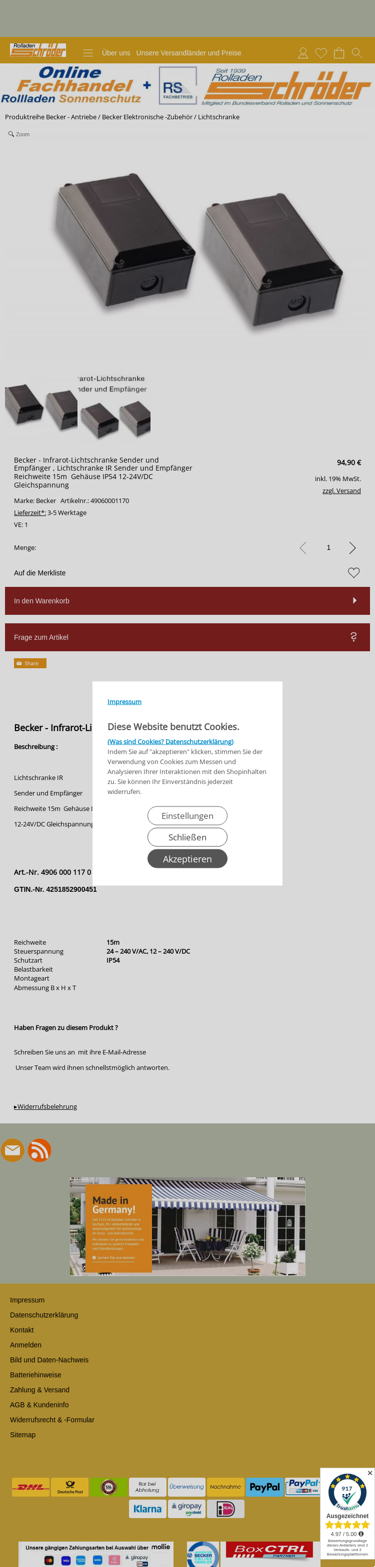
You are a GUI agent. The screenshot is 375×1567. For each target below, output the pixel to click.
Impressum (125, 701)
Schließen (187, 837)
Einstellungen (188, 815)
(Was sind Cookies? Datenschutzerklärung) (171, 741)
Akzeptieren (187, 859)
